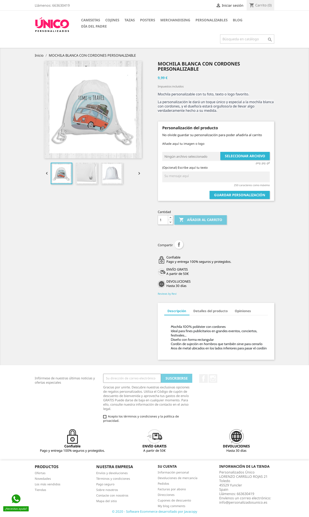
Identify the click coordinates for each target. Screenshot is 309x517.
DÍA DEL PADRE (94, 26)
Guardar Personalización (239, 195)
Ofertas (40, 473)
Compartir (179, 244)
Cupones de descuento (174, 500)
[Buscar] (247, 39)
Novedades (43, 479)
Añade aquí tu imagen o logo (183, 144)
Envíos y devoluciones (112, 473)
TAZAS (130, 20)
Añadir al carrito (200, 220)
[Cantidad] (163, 220)
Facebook (203, 378)
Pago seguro (105, 484)
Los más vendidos (47, 484)
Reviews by (167, 294)
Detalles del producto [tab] (210, 311)
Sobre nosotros (107, 490)
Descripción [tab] (176, 311)
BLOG (238, 20)
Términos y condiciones (113, 479)
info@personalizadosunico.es (243, 502)
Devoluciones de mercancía (177, 478)
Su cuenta (167, 466)
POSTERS (147, 20)
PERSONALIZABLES (211, 20)
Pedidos (163, 483)
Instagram (213, 378)
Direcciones (166, 495)
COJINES (112, 20)
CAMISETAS (90, 20)
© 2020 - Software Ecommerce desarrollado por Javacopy (154, 511)
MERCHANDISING (175, 20)
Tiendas (40, 490)
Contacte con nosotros (112, 495)
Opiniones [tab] (243, 311)
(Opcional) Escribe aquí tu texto (185, 167)
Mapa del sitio (106, 501)
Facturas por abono (172, 489)
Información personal (173, 472)
